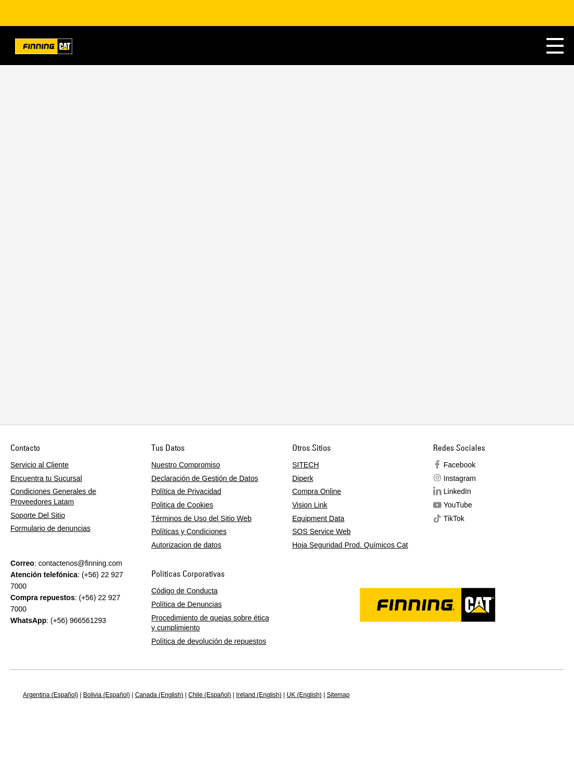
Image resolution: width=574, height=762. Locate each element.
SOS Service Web (321, 531)
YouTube (457, 505)
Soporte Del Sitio (37, 515)
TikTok (453, 518)
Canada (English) (159, 694)
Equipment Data (318, 518)
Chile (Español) (209, 694)
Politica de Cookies (182, 505)
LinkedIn (457, 491)
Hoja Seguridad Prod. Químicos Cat (350, 545)
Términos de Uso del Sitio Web (201, 518)
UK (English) (303, 694)
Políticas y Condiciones (189, 531)
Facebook (459, 465)
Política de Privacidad (186, 491)
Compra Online (316, 491)
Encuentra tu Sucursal (46, 478)
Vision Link (309, 505)
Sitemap (338, 694)
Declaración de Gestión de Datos (204, 478)
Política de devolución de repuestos (208, 641)
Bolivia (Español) (106, 694)
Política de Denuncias (186, 604)
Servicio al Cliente (39, 465)
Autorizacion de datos (186, 545)
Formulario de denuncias (50, 528)
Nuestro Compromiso (185, 465)
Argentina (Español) (50, 694)
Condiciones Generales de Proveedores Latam (53, 496)
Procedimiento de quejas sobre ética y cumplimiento (210, 623)
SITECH (305, 465)
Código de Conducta (184, 591)
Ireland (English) (258, 694)
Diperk (302, 478)
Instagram (459, 478)
